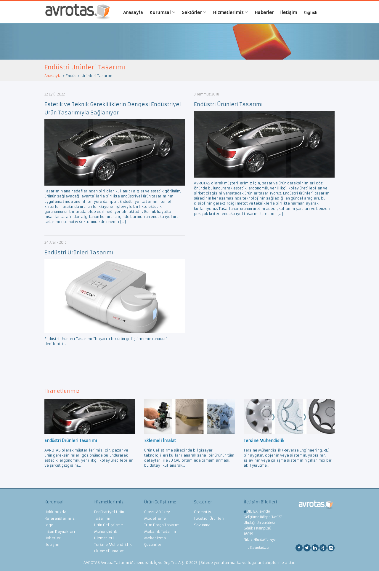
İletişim (288, 12)
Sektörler (194, 12)
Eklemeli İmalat (109, 551)
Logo (48, 525)
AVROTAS (75, 12)
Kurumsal (163, 12)
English (310, 12)
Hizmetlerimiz (230, 12)
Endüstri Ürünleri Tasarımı (228, 104)
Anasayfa (133, 12)
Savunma (202, 525)
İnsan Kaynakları (59, 531)
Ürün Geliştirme (108, 525)
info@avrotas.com (258, 548)
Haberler (264, 12)
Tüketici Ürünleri (209, 518)
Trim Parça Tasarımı (162, 525)
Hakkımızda (55, 512)
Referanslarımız (59, 518)
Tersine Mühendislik (113, 544)
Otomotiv (202, 512)
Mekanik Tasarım (160, 531)
